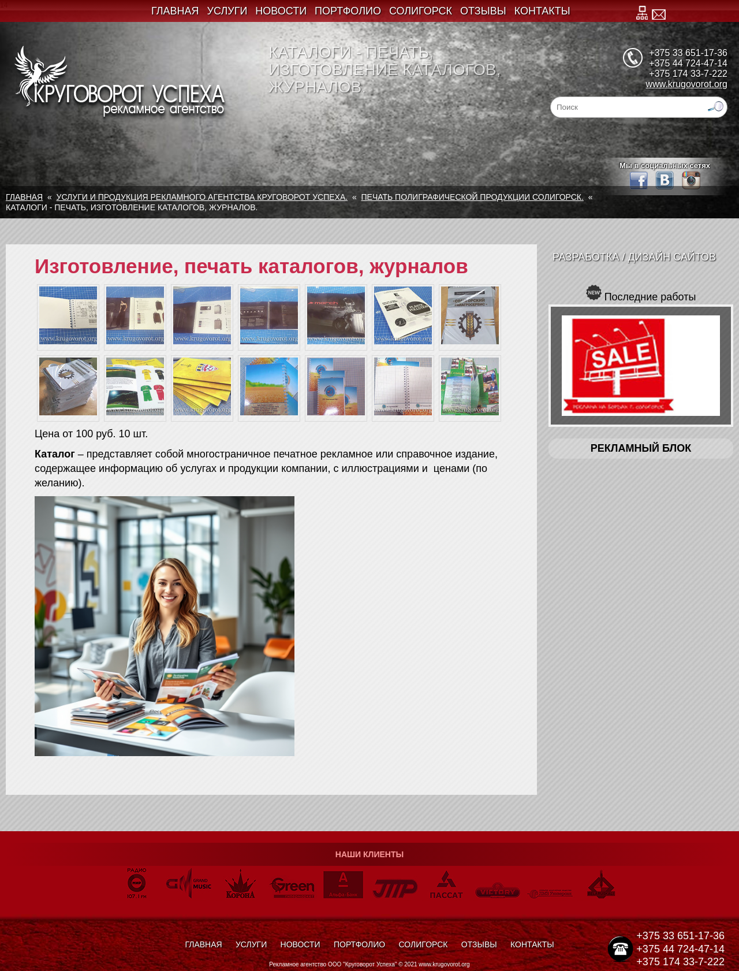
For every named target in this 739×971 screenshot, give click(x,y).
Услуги (227, 11)
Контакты (542, 11)
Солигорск (420, 11)
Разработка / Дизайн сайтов (634, 257)
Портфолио (348, 11)
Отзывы (483, 11)
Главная (175, 11)
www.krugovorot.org (686, 84)
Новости (281, 11)
